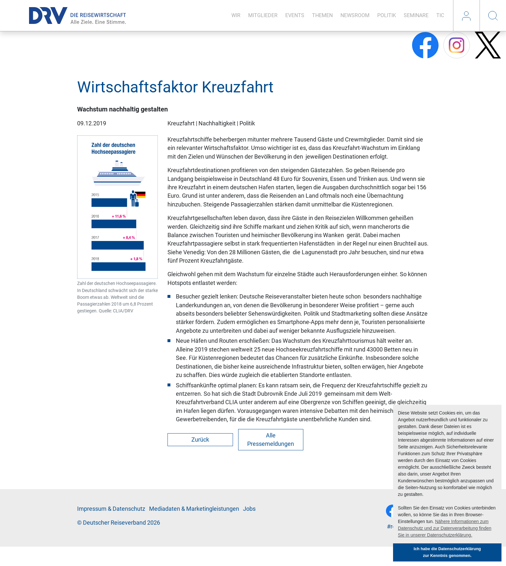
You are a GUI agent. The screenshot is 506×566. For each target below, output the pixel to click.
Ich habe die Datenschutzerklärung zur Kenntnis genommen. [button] (447, 552)
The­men (322, 15)
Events (294, 15)
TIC (440, 15)
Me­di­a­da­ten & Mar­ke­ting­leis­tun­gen (194, 509)
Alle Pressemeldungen (270, 439)
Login (466, 15)
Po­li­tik (386, 15)
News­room (354, 15)
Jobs (249, 509)
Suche (493, 15)
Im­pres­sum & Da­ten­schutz (111, 509)
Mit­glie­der (263, 15)
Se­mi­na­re (416, 15)
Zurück (200, 439)
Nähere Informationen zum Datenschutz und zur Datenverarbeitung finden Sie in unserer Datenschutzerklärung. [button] (444, 528)
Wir (235, 15)
